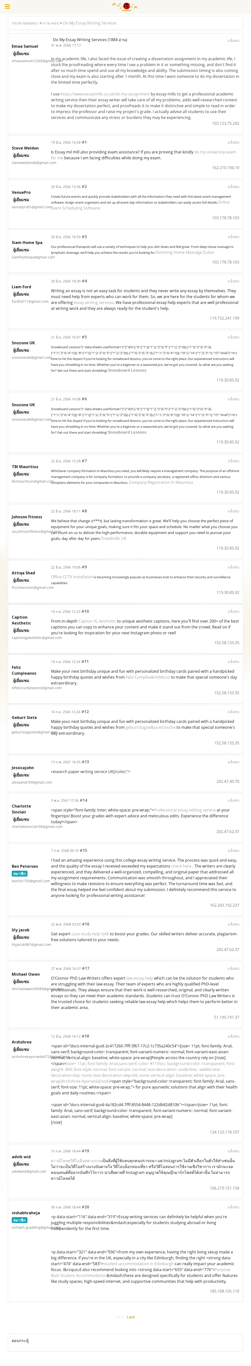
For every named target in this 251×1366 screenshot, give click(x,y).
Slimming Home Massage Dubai (184, 252)
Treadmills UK (113, 538)
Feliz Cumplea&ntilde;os (148, 677)
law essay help (139, 978)
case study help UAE (90, 934)
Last (131, 1317)
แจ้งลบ (233, 40)
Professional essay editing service (185, 810)
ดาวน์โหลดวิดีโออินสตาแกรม (76, 1160)
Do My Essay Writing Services (90, 23)
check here (181, 866)
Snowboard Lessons (127, 370)
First (120, 1317)
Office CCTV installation (72, 576)
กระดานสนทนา (25, 23)
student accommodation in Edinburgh (138, 1263)
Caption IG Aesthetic (97, 621)
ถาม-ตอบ (51, 23)
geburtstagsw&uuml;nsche (151, 727)
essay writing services (94, 302)
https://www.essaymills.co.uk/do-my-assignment (105, 94)
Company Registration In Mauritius (161, 482)
